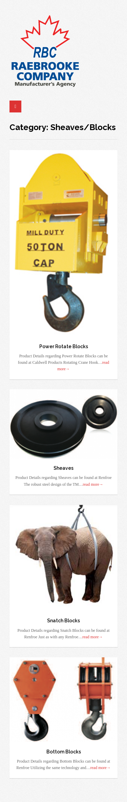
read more (93, 484)
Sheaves (63, 468)
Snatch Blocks (63, 620)
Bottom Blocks (63, 751)
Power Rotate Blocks (63, 346)
